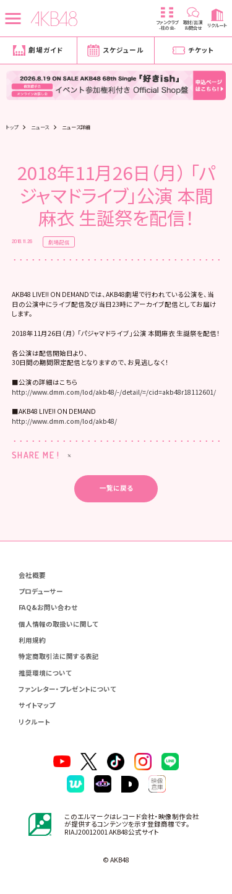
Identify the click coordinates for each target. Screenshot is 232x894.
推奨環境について (45, 672)
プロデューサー (41, 591)
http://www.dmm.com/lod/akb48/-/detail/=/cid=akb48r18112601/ (114, 392)
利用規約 (32, 640)
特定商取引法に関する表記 (59, 656)
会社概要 (32, 575)
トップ (12, 126)
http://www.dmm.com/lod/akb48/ (64, 421)
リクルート (34, 721)
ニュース (40, 126)
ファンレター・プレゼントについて (67, 689)
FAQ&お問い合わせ (48, 607)
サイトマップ (37, 705)
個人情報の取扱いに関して (58, 624)
